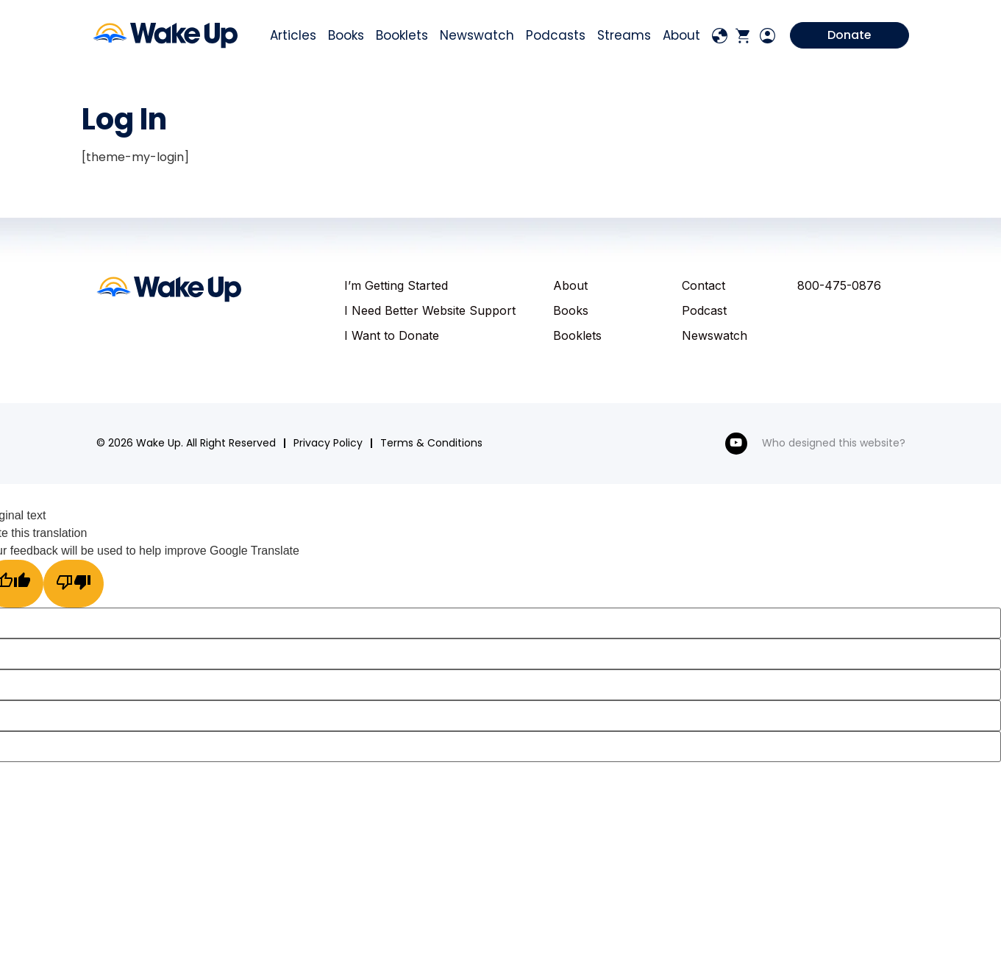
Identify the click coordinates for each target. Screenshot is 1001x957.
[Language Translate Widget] (720, 37)
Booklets (402, 37)
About (681, 37)
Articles (293, 37)
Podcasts (555, 37)
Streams (624, 37)
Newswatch (477, 37)
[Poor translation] (76, 586)
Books (346, 37)
